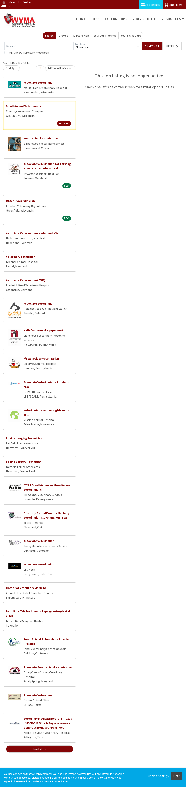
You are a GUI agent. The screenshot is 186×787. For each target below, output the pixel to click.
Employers (173, 4)
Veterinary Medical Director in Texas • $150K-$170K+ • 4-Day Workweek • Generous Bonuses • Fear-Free (48, 723)
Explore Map (81, 35)
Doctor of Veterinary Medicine (26, 588)
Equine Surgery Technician (23, 461)
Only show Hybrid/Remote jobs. (29, 52)
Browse (63, 35)
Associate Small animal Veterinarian (48, 667)
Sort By (10, 68)
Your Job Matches (105, 35)
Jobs (95, 19)
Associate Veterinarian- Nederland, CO (32, 233)
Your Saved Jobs (131, 35)
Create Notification (60, 68)
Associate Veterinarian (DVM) (25, 280)
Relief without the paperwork (44, 330)
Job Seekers (151, 4)
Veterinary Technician (20, 256)
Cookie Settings (158, 776)
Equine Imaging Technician (24, 438)
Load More (39, 749)
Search (49, 35)
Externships (116, 19)
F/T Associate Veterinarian (41, 358)
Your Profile (144, 19)
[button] (172, 46)
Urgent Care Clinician (20, 201)
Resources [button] (171, 19)
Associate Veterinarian (39, 82)
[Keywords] (38, 46)
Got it (176, 776)
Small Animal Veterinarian (23, 106)
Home (81, 19)
